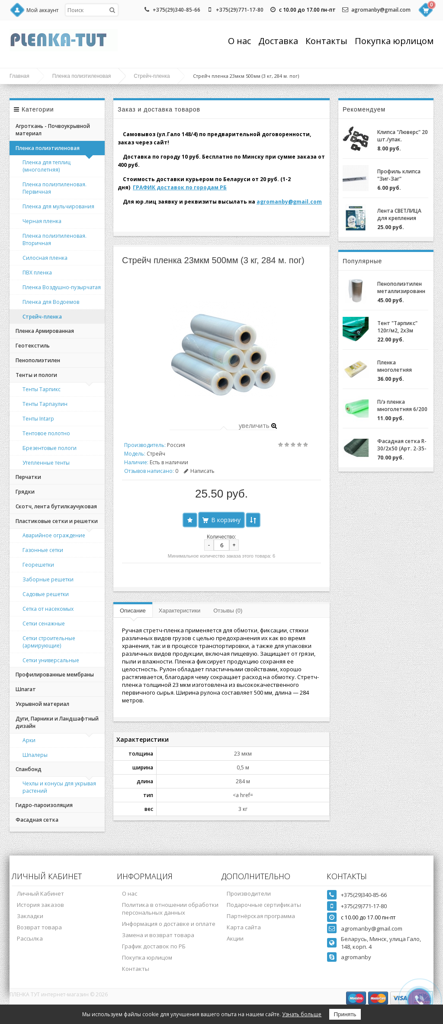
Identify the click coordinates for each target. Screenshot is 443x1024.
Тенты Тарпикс (41, 389)
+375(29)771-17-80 (239, 9)
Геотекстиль (33, 345)
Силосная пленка (44, 258)
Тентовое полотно (46, 433)
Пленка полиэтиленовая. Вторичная (54, 239)
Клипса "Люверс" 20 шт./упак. (402, 135)
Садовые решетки (45, 594)
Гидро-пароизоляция (44, 805)
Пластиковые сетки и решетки (57, 521)
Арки (28, 740)
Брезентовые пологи (49, 448)
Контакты (326, 41)
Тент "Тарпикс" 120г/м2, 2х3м (397, 326)
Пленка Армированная (45, 331)
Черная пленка (41, 221)
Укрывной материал (42, 704)
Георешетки (38, 564)
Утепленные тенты (46, 462)
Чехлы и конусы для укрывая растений (59, 787)
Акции (235, 938)
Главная (19, 76)
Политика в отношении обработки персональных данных (170, 908)
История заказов (40, 905)
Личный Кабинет (40, 893)
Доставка (278, 41)
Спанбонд (29, 769)
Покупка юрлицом (394, 41)
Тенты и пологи (36, 375)
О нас (239, 41)
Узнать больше (301, 1014)
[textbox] (92, 10)
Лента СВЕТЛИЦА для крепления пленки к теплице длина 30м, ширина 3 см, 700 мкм (402, 214)
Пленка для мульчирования (58, 206)
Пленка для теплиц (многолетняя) (46, 166)
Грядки (25, 491)
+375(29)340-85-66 (176, 9)
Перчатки (28, 477)
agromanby (356, 957)
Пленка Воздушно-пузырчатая (61, 287)
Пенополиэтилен (38, 360)
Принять (345, 1014)
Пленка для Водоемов (50, 302)
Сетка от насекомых (48, 608)
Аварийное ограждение (53, 535)
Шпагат (26, 689)
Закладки (30, 916)
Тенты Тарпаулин (44, 404)
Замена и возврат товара (158, 935)
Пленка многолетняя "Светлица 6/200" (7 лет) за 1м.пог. (400, 366)
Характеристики (179, 610)
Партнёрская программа (261, 916)
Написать (199, 471)
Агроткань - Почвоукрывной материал (53, 129)
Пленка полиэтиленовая (81, 76)
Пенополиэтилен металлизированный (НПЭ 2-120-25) (401, 287)
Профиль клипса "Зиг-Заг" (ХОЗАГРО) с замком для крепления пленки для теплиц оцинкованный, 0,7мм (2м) (401, 175)
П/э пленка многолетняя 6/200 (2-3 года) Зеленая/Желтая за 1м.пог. (402, 405)
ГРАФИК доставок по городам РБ (180, 187)
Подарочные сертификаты (264, 905)
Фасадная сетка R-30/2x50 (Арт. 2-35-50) (402, 444)
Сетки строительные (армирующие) (48, 642)
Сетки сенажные (43, 623)
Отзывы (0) (227, 610)
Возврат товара (39, 927)
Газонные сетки (42, 550)
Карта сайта (244, 927)
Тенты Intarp (38, 418)
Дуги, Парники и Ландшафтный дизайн (57, 722)
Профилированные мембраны (55, 674)
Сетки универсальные (50, 660)
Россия (176, 445)
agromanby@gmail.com (381, 9)
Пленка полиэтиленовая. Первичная (54, 188)
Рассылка (30, 938)
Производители (249, 893)
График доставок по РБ (154, 946)
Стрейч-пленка (152, 76)
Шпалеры (35, 755)
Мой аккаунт (42, 10)
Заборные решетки (48, 579)
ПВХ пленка (37, 272)
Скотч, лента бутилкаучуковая (56, 506)
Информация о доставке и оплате (168, 924)
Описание (133, 610)
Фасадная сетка (37, 819)
